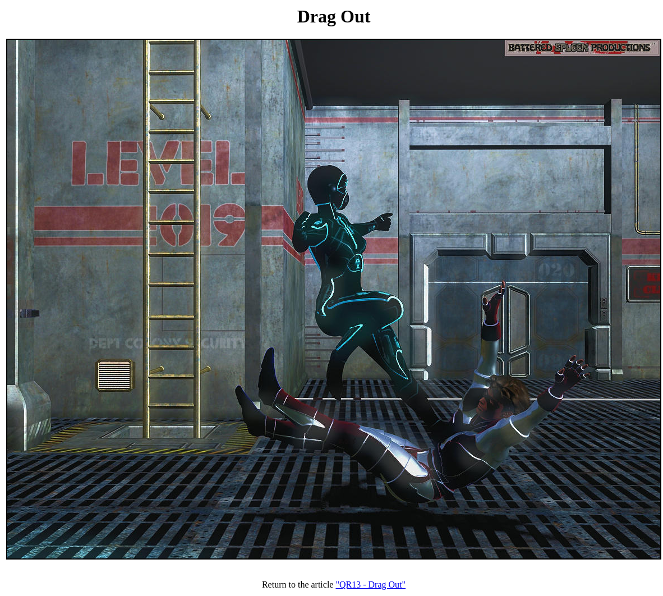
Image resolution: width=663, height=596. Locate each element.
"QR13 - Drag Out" (370, 584)
